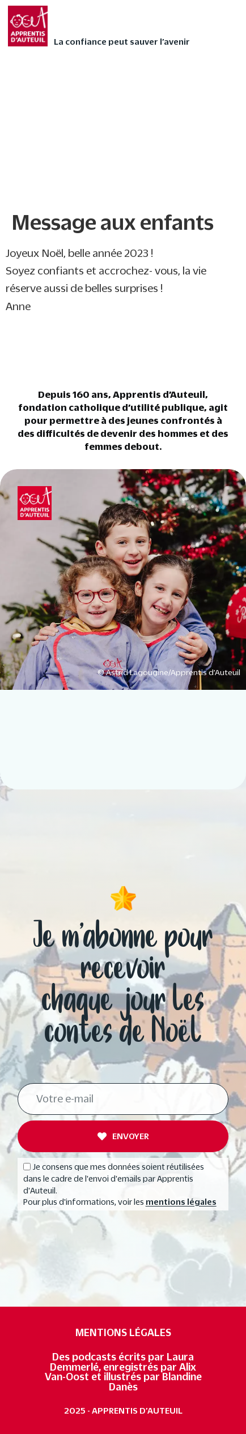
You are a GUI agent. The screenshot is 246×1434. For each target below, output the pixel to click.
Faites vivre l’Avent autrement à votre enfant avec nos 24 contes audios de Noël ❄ (120, 84)
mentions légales (181, 1202)
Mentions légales (123, 1332)
